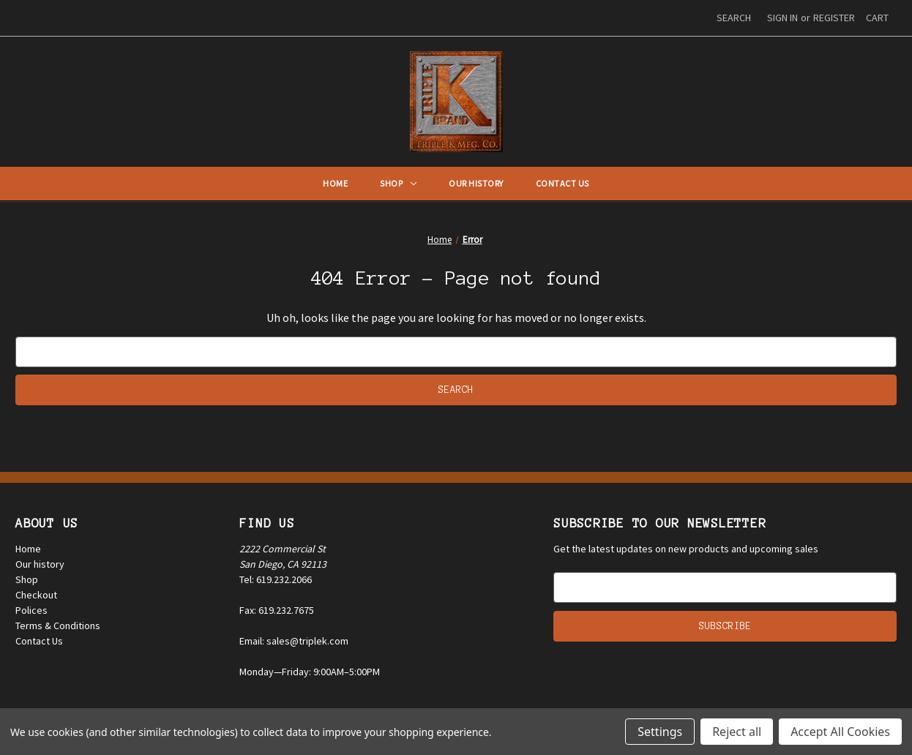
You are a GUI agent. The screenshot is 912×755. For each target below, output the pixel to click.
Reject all (736, 732)
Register (834, 17)
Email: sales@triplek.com (293, 640)
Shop (398, 183)
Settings (660, 732)
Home (335, 183)
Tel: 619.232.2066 (275, 579)
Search (734, 17)
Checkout (36, 594)
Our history (39, 564)
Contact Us (562, 183)
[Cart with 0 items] (877, 18)
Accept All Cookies (840, 732)
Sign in (782, 17)
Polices (31, 610)
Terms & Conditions (57, 625)
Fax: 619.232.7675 (276, 610)
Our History (476, 183)
